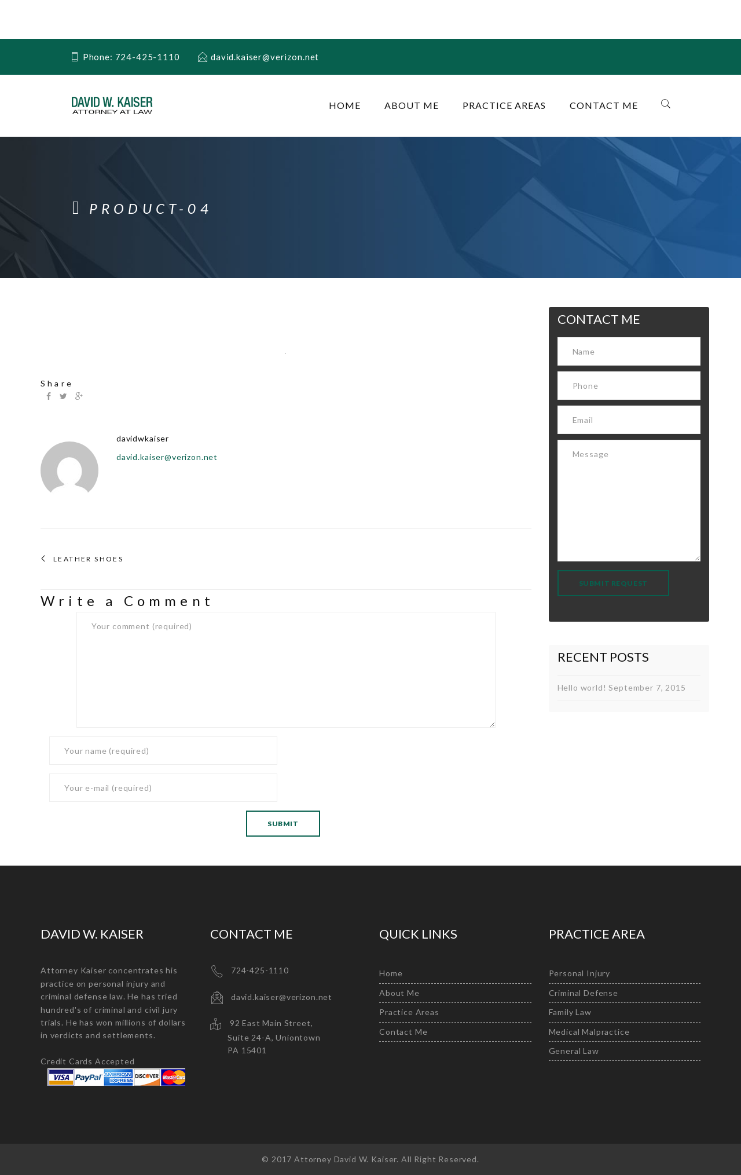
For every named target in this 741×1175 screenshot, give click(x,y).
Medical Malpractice (589, 1032)
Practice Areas (504, 105)
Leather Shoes (88, 559)
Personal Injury (580, 973)
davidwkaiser (142, 438)
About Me (411, 105)
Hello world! (582, 687)
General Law (574, 1051)
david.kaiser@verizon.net (167, 457)
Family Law (570, 1012)
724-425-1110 (260, 970)
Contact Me (604, 105)
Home (345, 105)
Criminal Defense (583, 993)
